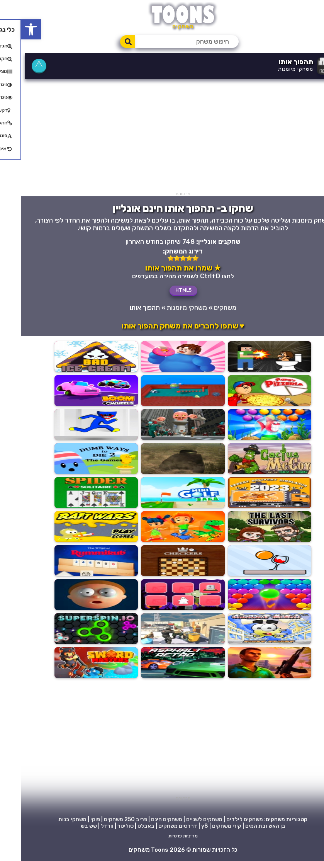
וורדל (86, 826)
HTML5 (162, 290)
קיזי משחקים (206, 826)
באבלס (125, 826)
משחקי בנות (51, 819)
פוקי (74, 819)
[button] (10, 29)
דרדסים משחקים (156, 826)
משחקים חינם (145, 819)
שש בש (68, 826)
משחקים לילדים (223, 819)
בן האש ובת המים (244, 826)
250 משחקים (98, 819)
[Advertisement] (162, 137)
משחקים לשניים (183, 819)
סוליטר (105, 826)
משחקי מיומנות (274, 69)
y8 (183, 826)
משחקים (204, 307)
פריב (120, 819)
